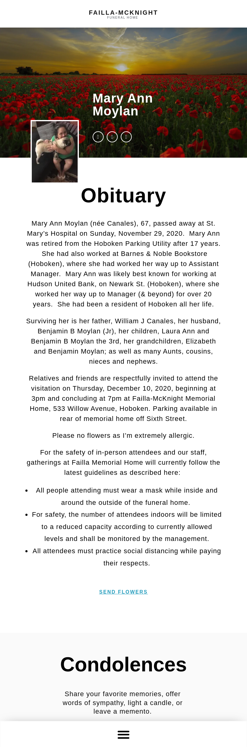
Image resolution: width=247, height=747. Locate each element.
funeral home (122, 17)
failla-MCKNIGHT (123, 12)
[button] (123, 734)
